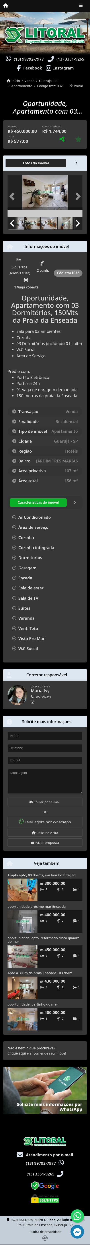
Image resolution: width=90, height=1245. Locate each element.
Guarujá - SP (48, 80)
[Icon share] (29, 67)
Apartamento (21, 86)
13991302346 (41, 697)
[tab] (22, 163)
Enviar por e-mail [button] (45, 802)
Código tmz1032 (50, 86)
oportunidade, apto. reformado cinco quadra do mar (43, 940)
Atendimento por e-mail (45, 1154)
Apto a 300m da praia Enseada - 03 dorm (40, 973)
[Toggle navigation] (81, 6)
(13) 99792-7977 (29, 59)
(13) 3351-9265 (70, 59)
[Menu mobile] (5, 6)
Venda (30, 80)
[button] (13, 196)
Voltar (76, 86)
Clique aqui (17, 1053)
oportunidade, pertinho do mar (33, 1004)
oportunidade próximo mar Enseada (37, 906)
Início (13, 80)
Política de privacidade (45, 1232)
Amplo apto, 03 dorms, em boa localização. (42, 875)
